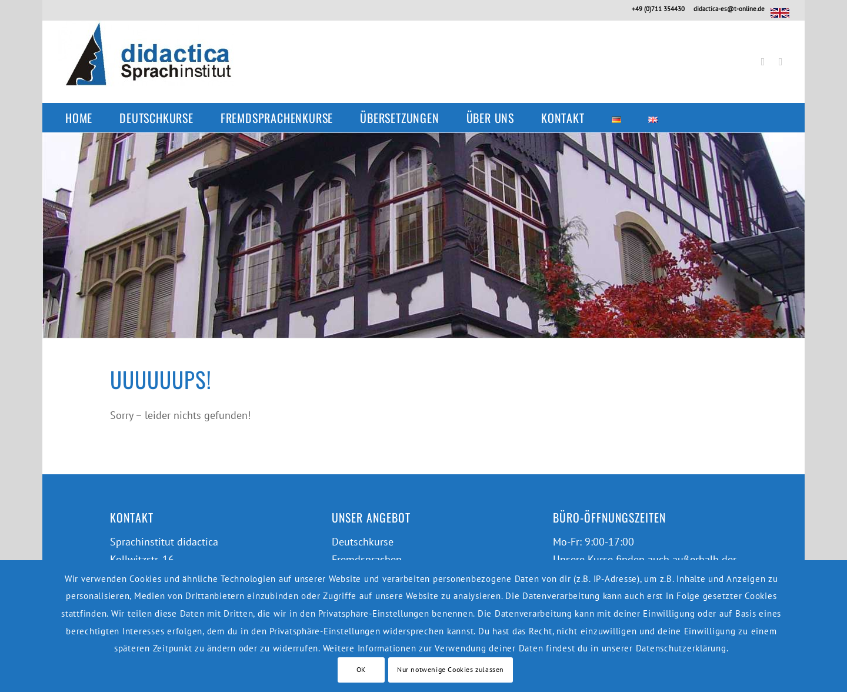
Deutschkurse (363, 541)
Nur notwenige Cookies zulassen (450, 669)
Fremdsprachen (367, 559)
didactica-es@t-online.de (729, 9)
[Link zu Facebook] (763, 62)
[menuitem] (85, 117)
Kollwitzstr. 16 (142, 559)
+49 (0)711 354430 (658, 9)
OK (361, 669)
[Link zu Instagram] (780, 62)
